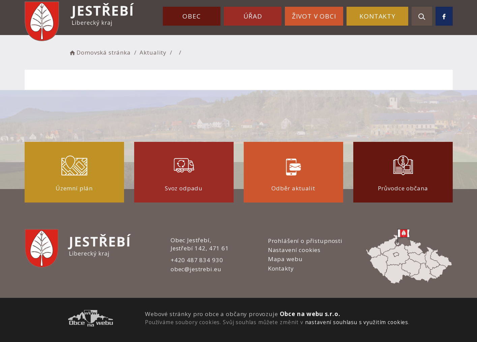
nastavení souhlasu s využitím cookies (356, 322)
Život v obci (314, 16)
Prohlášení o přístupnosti (305, 241)
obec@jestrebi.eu (196, 269)
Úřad (252, 16)
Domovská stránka (100, 52)
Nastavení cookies (294, 250)
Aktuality (153, 52)
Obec (191, 16)
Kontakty (377, 16)
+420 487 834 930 (197, 260)
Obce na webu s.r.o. (310, 314)
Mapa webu (285, 259)
